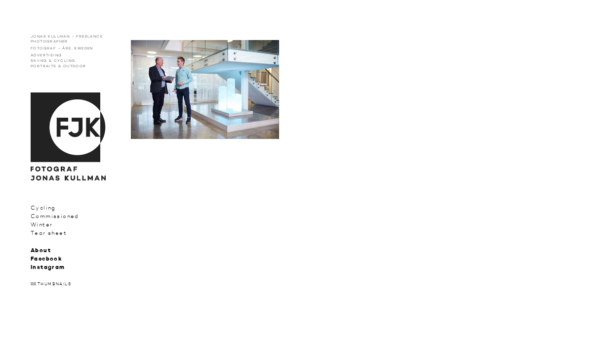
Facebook (46, 259)
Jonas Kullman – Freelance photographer (67, 39)
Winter (41, 225)
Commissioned (55, 216)
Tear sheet (49, 233)
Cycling (43, 208)
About (41, 251)
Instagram (48, 267)
